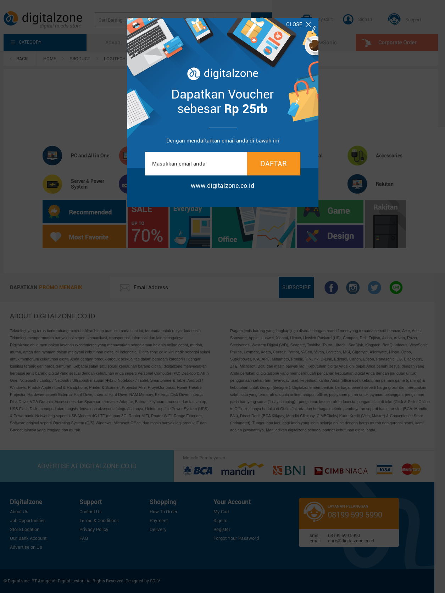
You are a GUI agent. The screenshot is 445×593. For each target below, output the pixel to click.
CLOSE (298, 24)
